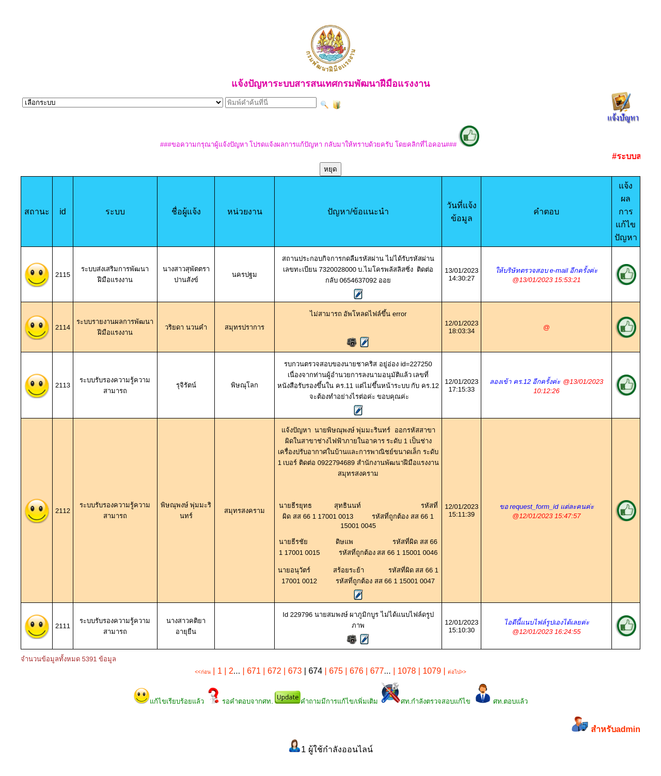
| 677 (374, 670)
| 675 (332, 670)
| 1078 (403, 670)
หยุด (330, 169)
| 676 (353, 670)
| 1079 (428, 670)
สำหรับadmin (615, 729)
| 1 (216, 670)
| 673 (291, 670)
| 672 (271, 670)
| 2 (227, 670)
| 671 (250, 670)
